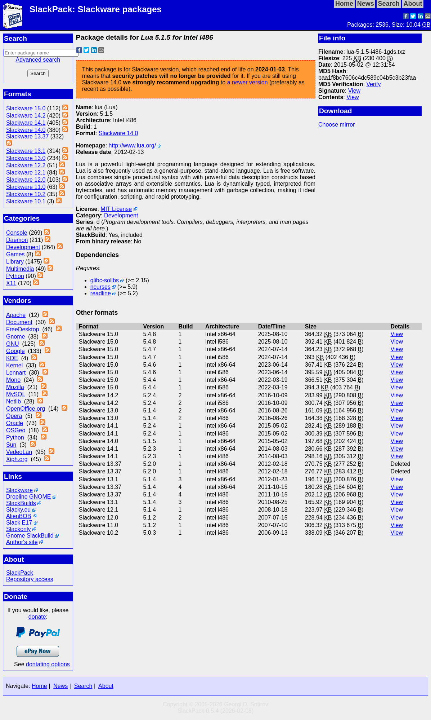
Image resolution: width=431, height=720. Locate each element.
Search (83, 686)
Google (15, 351)
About (105, 686)
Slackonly (18, 529)
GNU (12, 344)
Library (15, 262)
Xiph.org (17, 459)
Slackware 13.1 (25, 151)
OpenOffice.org (25, 409)
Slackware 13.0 (25, 158)
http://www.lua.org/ (132, 145)
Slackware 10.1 (25, 201)
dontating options (48, 664)
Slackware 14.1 (25, 123)
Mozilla (15, 387)
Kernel (14, 365)
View (354, 91)
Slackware (19, 490)
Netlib (13, 401)
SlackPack (19, 573)
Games (15, 254)
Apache (16, 315)
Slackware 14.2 (25, 115)
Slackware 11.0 (25, 187)
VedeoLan (19, 452)
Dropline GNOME (28, 497)
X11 (11, 283)
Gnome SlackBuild (30, 536)
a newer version (247, 82)
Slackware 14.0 (25, 130)
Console (16, 233)
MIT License (116, 209)
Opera (14, 416)
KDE (12, 358)
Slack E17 (19, 523)
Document (19, 322)
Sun (11, 445)
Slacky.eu (18, 510)
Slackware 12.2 (25, 165)
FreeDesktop (22, 329)
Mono (13, 380)
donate (37, 617)
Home (39, 686)
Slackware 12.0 (25, 180)
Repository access (29, 579)
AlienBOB (18, 516)
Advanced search (38, 60)
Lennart (16, 373)
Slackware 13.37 (27, 136)
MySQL (15, 394)
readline (100, 293)
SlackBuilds (21, 503)
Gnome (15, 337)
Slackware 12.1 (25, 172)
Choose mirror (336, 125)
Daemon (17, 240)
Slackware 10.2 (25, 194)
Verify (373, 84)
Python (15, 276)
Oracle (14, 423)
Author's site (22, 542)
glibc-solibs (104, 280)
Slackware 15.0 (25, 108)
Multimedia (20, 269)
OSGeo (15, 430)
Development (23, 247)
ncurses (100, 287)
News (60, 686)
